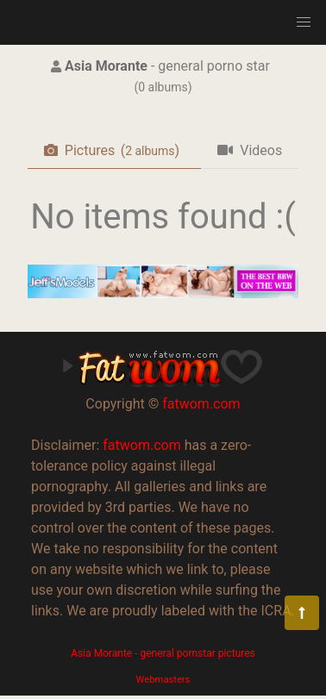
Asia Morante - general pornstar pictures (163, 653)
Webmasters (163, 679)
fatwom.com (201, 404)
